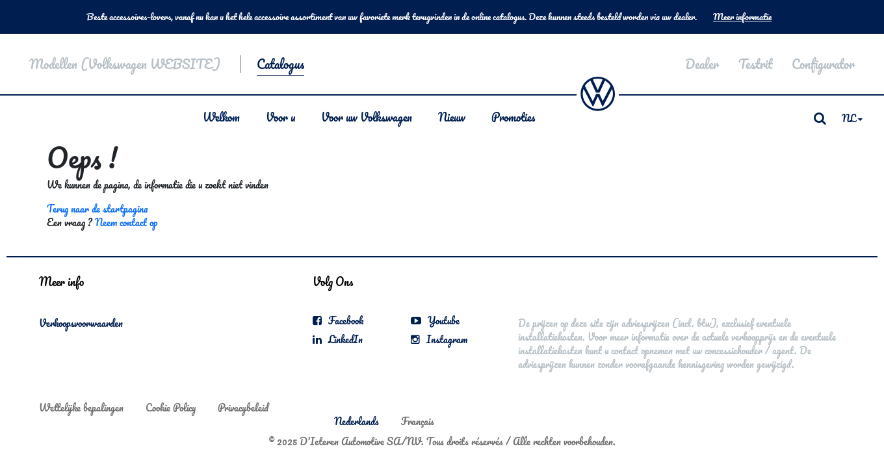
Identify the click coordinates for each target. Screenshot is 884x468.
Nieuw (451, 117)
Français (417, 421)
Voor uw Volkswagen (366, 117)
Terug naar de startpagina (97, 208)
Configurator (823, 64)
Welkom (221, 117)
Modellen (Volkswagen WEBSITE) (124, 64)
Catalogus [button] (280, 64)
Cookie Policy (171, 407)
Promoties (513, 117)
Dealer (702, 64)
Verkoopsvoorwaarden (81, 323)
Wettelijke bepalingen (81, 407)
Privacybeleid (243, 407)
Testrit (755, 64)
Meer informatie (742, 16)
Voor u (280, 117)
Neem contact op (126, 222)
